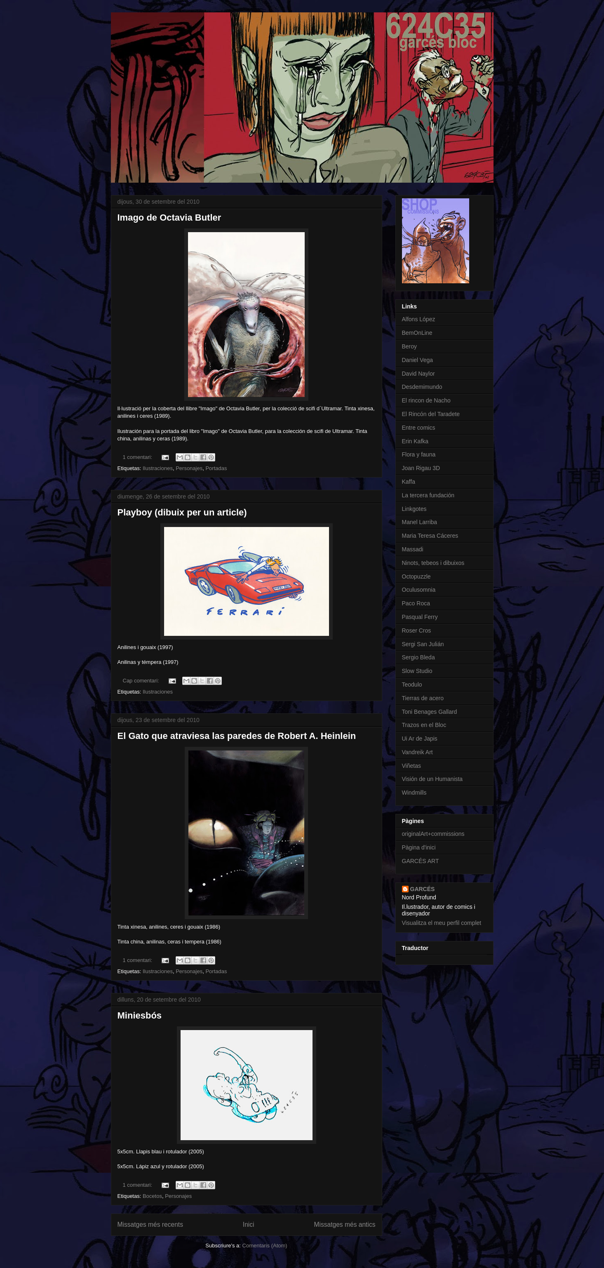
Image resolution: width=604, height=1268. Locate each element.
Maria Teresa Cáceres (430, 535)
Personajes (189, 468)
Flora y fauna (419, 454)
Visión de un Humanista (432, 779)
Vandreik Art (417, 752)
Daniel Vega (417, 360)
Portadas (216, 468)
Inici (248, 1224)
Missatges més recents (150, 1224)
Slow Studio (417, 671)
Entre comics (418, 427)
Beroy (409, 346)
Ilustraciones (158, 468)
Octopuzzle (416, 576)
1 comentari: (138, 457)
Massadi (412, 549)
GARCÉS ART (420, 861)
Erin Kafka (415, 441)
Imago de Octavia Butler (169, 217)
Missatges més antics (344, 1224)
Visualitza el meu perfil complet (442, 923)
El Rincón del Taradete (431, 414)
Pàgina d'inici (419, 847)
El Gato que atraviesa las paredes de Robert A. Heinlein (237, 736)
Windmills (414, 792)
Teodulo (412, 684)
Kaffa (408, 481)
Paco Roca (416, 603)
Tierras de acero (423, 698)
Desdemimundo (422, 386)
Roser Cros (416, 630)
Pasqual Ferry (420, 617)
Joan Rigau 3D (421, 468)
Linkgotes (414, 509)
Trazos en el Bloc (424, 725)
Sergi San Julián (423, 644)
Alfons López (418, 319)
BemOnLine (417, 332)
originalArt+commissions (433, 833)
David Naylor (418, 373)
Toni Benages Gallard (429, 711)
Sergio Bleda (418, 657)
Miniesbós (140, 1015)
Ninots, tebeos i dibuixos (433, 563)
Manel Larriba (419, 522)
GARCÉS (422, 889)
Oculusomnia (419, 589)
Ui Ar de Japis (419, 738)
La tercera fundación (428, 495)
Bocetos (152, 1196)
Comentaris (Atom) (264, 1245)
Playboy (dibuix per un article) (182, 512)
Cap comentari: (142, 681)
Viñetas (411, 765)
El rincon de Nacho (426, 400)
